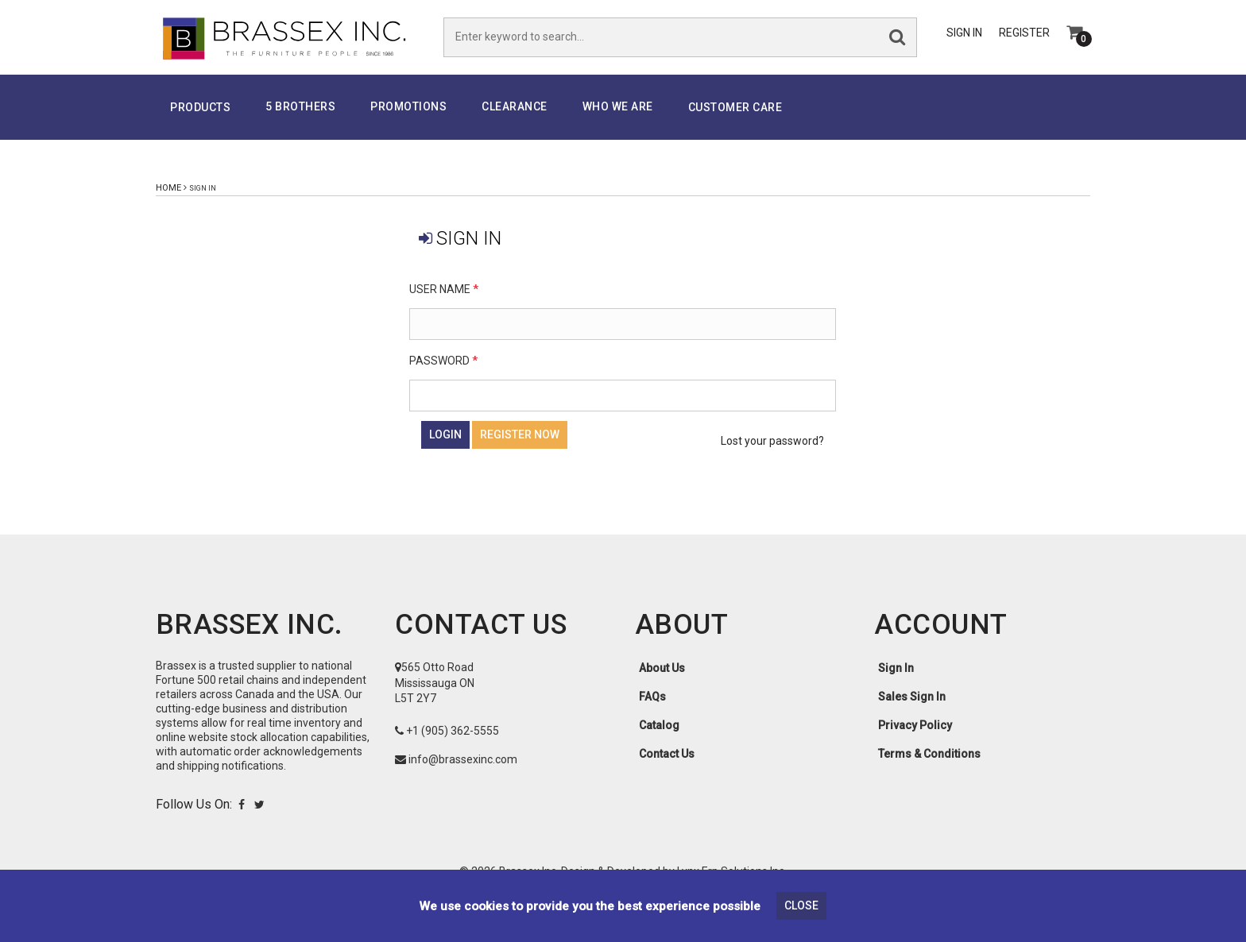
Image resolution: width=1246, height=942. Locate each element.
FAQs (652, 711)
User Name (443, 304)
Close (801, 905)
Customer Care (735, 122)
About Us (662, 683)
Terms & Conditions (929, 768)
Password (443, 376)
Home (168, 203)
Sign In (964, 40)
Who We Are (617, 121)
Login (445, 449)
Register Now (519, 449)
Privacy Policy (915, 740)
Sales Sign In (912, 711)
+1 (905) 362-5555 (452, 745)
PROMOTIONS (408, 121)
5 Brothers (300, 121)
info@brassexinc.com (462, 774)
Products (200, 122)
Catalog (659, 740)
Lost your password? (772, 456)
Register (1024, 40)
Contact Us (667, 768)
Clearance (515, 121)
